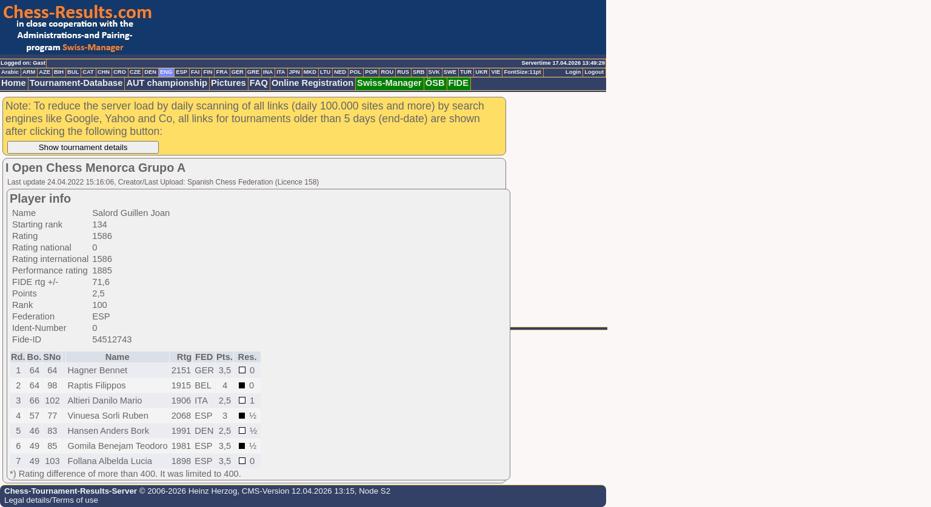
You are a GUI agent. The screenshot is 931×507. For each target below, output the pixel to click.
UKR (481, 72)
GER (238, 72)
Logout (594, 72)
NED (340, 72)
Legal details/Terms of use (51, 500)
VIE (495, 72)
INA (268, 72)
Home (13, 83)
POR (371, 72)
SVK (434, 72)
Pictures (228, 83)
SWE (450, 72)
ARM (28, 72)
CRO (119, 72)
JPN (294, 72)
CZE (135, 72)
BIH (59, 72)
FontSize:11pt (522, 72)
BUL (73, 72)
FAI (195, 72)
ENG (166, 72)
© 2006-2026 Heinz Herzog (187, 491)
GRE (253, 72)
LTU (325, 72)
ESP (181, 72)
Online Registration (312, 83)
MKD (310, 72)
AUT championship (166, 83)
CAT (87, 72)
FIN (207, 72)
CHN (104, 72)
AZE (44, 72)
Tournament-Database (76, 83)
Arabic (10, 72)
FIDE (459, 83)
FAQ (259, 83)
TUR (466, 72)
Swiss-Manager (389, 83)
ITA (280, 72)
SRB (419, 72)
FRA (221, 72)
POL (355, 72)
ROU (387, 72)
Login (573, 72)
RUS (403, 72)
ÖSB (435, 83)
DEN (150, 72)
